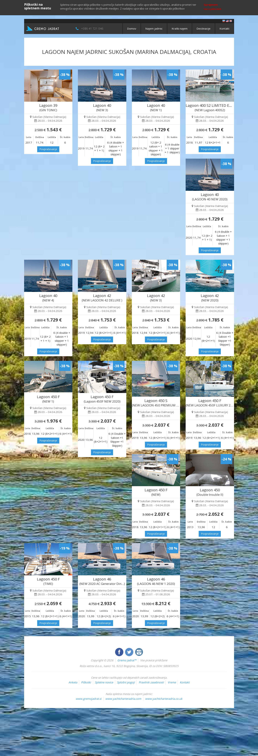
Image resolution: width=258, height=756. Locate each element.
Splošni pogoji (126, 682)
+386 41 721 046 (92, 28)
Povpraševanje (48, 149)
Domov (131, 28)
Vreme (172, 682)
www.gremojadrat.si (88, 698)
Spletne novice (104, 682)
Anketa (73, 682)
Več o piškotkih (212, 9)
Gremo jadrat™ (126, 660)
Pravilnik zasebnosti (151, 682)
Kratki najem (179, 28)
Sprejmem (211, 4)
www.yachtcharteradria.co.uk (163, 698)
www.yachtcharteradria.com (123, 698)
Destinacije (203, 28)
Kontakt (224, 28)
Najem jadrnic (154, 28)
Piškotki (86, 682)
